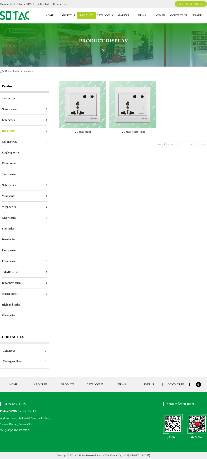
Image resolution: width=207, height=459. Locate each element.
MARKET (123, 15)
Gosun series (9, 141)
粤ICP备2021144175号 (138, 455)
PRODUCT (86, 15)
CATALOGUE (95, 384)
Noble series (9, 185)
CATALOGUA (105, 15)
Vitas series (8, 195)
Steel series (8, 98)
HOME (50, 15)
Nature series (9, 109)
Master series (10, 293)
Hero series (8, 130)
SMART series (10, 272)
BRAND (197, 15)
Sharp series (9, 174)
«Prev (170, 144)
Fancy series (9, 250)
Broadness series (11, 282)
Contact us (9, 350)
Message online (12, 361)
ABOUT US (68, 15)
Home (8, 71)
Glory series (9, 217)
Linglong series (11, 152)
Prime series (9, 261)
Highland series (11, 304)
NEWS (142, 15)
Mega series (9, 206)
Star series (8, 228)
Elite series (8, 119)
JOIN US (160, 15)
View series (8, 315)
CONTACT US (178, 15)
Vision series (9, 163)
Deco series (8, 239)
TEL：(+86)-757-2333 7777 (191, 4)
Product (17, 71)
